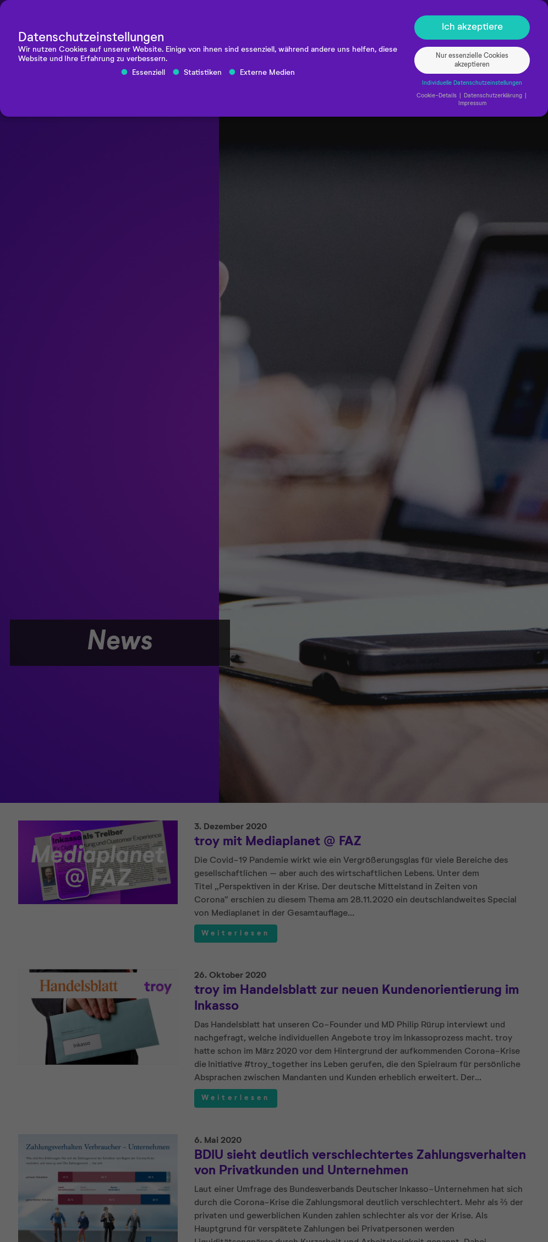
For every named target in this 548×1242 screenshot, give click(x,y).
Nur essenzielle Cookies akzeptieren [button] (472, 62)
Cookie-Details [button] (437, 98)
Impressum (472, 105)
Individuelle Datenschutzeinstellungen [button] (472, 85)
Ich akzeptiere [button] (472, 29)
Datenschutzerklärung (494, 98)
